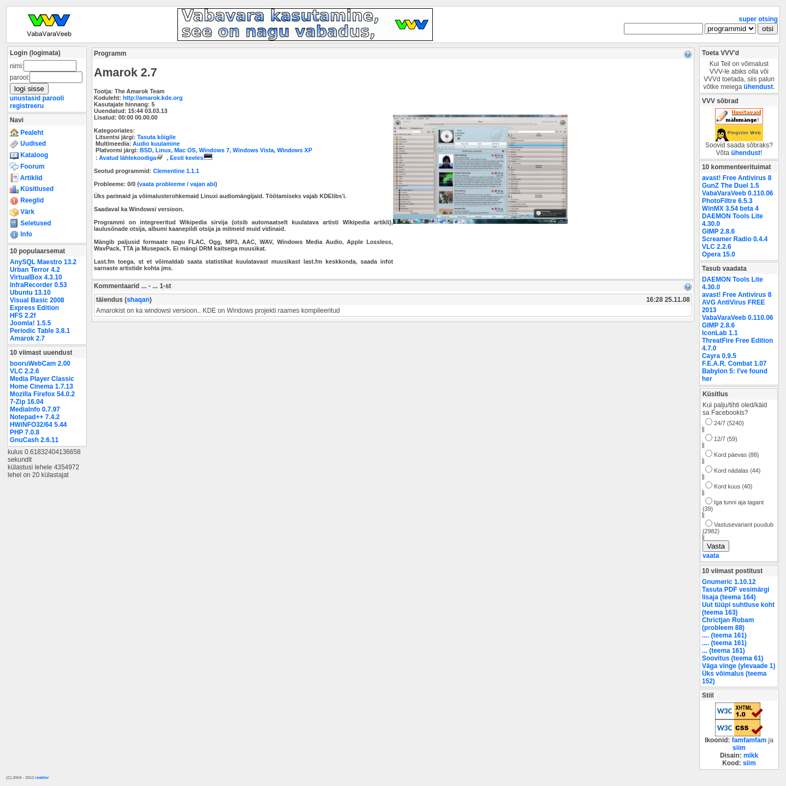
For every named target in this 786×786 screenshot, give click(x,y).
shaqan (138, 299)
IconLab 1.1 (720, 333)
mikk (750, 755)
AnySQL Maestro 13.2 (43, 262)
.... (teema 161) (724, 635)
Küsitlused (31, 189)
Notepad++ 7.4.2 (34, 417)
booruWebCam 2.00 (40, 363)
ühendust (758, 87)
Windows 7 (214, 150)
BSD (146, 150)
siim (739, 748)
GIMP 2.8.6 (718, 231)
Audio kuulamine (156, 143)
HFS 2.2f (23, 315)
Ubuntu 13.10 (30, 292)
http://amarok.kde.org (153, 97)
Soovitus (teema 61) (732, 658)
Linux (163, 150)
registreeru (27, 106)
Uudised (28, 143)
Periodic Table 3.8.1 (40, 331)
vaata (710, 555)
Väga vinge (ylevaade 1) (738, 666)
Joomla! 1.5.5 (30, 323)
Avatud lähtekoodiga (132, 157)
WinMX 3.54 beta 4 (730, 208)
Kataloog (29, 155)
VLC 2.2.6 (24, 371)
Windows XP (294, 150)
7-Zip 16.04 (27, 402)
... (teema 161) (723, 650)
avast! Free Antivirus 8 (736, 178)
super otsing (758, 19)
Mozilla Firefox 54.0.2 (42, 394)
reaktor (42, 777)
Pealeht (27, 132)
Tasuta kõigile (156, 137)
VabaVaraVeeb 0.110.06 (737, 193)
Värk (22, 212)
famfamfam (749, 740)
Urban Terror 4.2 (35, 269)
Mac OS (184, 150)
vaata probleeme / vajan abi (177, 184)
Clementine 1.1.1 (176, 171)
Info (21, 234)
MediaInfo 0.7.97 (35, 409)
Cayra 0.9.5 (719, 356)
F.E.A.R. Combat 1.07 (734, 363)
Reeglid (27, 200)
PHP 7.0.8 (24, 432)
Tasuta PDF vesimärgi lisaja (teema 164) (736, 593)
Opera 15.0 (718, 254)
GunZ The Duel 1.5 (730, 185)
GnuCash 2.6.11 (34, 440)
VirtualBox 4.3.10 (36, 277)
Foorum (27, 166)
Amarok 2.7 (27, 338)
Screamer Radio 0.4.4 (734, 239)
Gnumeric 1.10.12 (729, 582)
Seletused (30, 223)
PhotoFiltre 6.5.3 (727, 201)
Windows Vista (253, 150)
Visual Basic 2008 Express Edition (37, 304)
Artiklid (26, 178)
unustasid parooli (37, 98)
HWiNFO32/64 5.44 (38, 424)
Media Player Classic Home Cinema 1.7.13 (42, 382)
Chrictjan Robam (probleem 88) (728, 624)
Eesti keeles (191, 157)
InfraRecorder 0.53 (38, 285)
